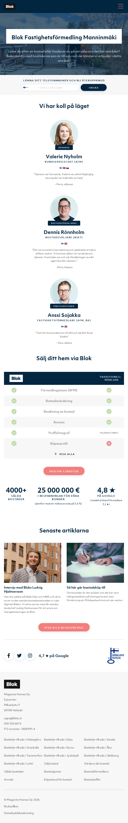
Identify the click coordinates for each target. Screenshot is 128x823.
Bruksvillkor (11, 806)
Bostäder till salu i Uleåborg (101, 755)
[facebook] (8, 655)
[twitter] (19, 655)
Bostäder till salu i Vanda (99, 739)
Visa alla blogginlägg (64, 627)
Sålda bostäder (14, 771)
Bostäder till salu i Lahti (18, 763)
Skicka (93, 87)
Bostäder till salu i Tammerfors (23, 755)
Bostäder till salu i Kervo (59, 747)
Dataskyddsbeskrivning (19, 813)
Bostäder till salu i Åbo (98, 747)
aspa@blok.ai (13, 718)
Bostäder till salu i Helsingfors (22, 739)
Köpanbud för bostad (58, 779)
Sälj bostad (51, 763)
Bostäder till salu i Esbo (58, 739)
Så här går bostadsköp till (86, 587)
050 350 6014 (12, 723)
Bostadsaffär (92, 779)
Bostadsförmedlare (96, 771)
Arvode (9, 779)
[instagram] (30, 655)
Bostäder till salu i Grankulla (21, 747)
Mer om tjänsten (64, 471)
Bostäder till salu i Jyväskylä (61, 755)
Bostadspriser (52, 771)
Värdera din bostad (96, 763)
